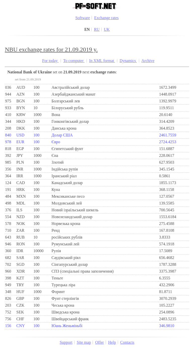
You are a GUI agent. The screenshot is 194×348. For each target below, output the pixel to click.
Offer (99, 342)
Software (82, 18)
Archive (147, 61)
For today (50, 61)
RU (96, 29)
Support (66, 342)
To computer (74, 61)
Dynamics (128, 61)
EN (87, 29)
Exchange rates (106, 18)
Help (112, 342)
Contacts (127, 342)
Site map (84, 342)
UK (107, 29)
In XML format (102, 61)
